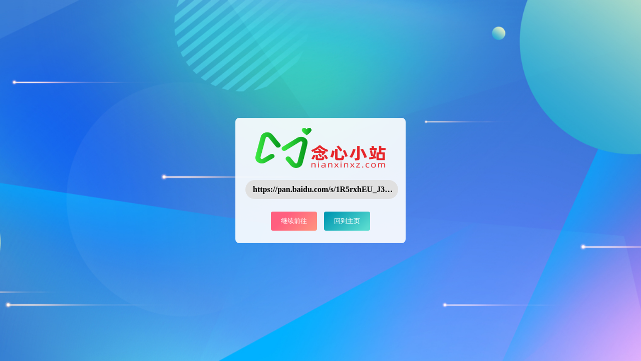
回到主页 (347, 221)
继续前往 (294, 221)
